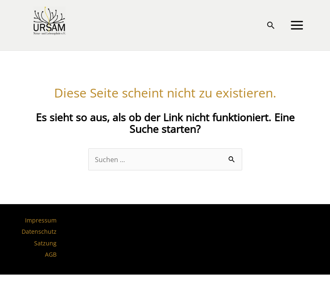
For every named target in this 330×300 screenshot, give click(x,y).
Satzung (45, 243)
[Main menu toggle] (296, 25)
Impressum (41, 220)
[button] (271, 25)
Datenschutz (39, 231)
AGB (51, 254)
